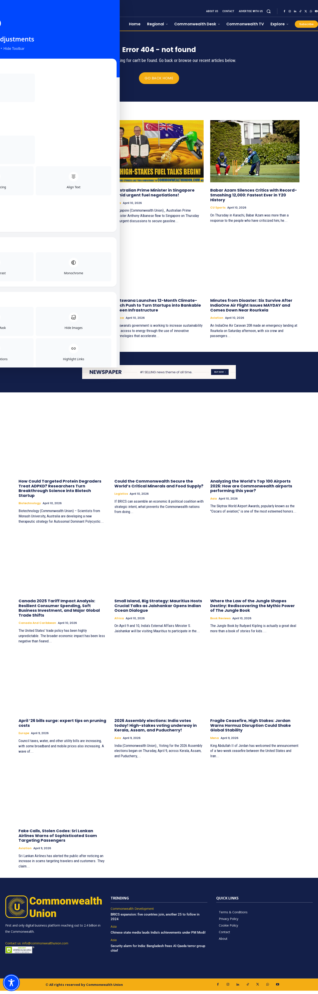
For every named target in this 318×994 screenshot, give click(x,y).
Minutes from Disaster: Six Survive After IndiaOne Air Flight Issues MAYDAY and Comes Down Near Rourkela (251, 308)
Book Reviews (29, 211)
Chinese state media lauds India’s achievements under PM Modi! (158, 936)
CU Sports (217, 211)
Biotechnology (30, 506)
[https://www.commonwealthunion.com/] (51, 15)
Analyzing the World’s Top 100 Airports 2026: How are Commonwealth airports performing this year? (251, 489)
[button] (268, 11)
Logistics (121, 497)
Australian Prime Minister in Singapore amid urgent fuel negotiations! (154, 196)
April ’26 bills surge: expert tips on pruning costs (62, 726)
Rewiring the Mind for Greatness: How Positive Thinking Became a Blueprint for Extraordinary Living (61, 198)
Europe (24, 316)
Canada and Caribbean (37, 626)
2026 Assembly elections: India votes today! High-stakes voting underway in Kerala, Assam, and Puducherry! (155, 728)
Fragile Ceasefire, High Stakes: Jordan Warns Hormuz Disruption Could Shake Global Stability (250, 728)
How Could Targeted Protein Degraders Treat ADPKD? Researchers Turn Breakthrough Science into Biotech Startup (60, 492)
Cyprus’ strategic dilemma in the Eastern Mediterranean (62, 306)
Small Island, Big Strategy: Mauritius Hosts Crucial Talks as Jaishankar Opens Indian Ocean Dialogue (158, 608)
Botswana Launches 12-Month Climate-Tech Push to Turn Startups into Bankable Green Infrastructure (157, 308)
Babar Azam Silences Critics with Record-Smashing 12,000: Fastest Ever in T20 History (253, 198)
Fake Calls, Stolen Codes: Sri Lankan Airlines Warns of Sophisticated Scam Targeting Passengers (58, 838)
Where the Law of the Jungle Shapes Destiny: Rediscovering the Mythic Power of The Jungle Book (252, 608)
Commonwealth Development (132, 912)
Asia (117, 206)
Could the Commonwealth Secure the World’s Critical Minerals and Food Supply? (158, 487)
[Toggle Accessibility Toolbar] (11, 983)
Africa (119, 321)
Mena (214, 741)
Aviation (216, 321)
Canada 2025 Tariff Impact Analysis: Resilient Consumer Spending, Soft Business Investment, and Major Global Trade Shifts (59, 611)
